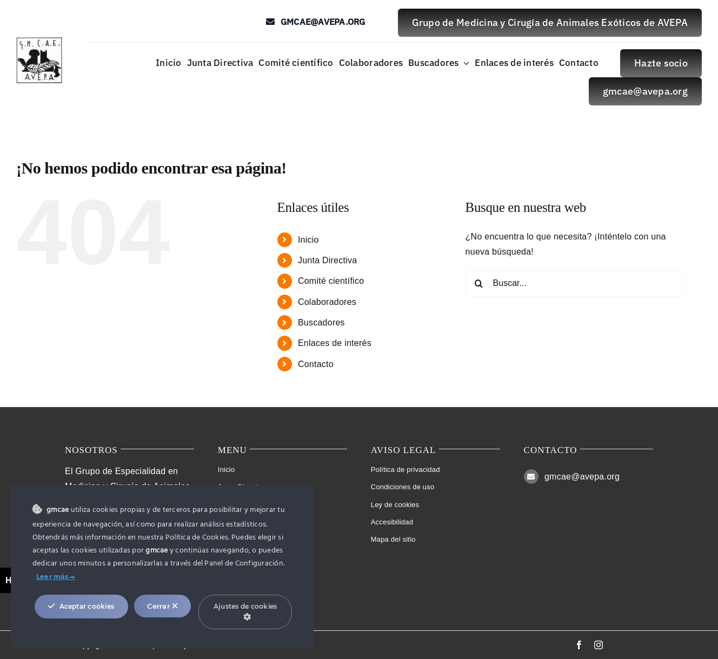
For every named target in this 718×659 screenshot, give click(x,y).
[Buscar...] (574, 283)
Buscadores (321, 322)
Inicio (308, 239)
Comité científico (331, 280)
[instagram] (598, 645)
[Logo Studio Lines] (39, 41)
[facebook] (579, 645)
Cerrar (162, 606)
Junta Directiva (327, 260)
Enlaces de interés (334, 343)
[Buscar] (479, 283)
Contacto (316, 364)
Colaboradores (327, 302)
